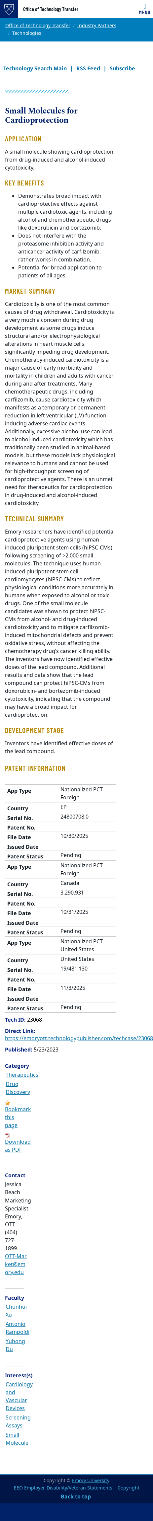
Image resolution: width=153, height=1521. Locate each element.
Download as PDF (18, 1146)
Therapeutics (22, 1075)
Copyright (128, 1488)
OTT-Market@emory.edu (16, 1264)
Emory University (90, 1480)
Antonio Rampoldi (17, 1328)
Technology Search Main (35, 68)
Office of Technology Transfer (50, 9)
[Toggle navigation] (144, 9)
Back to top (76, 1496)
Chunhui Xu (16, 1311)
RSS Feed (88, 68)
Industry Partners (96, 25)
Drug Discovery (18, 1088)
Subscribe (122, 68)
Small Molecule (17, 1439)
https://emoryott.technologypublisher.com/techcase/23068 (79, 1039)
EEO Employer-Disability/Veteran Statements (63, 1488)
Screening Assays (18, 1422)
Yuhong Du (15, 1345)
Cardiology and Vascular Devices (19, 1396)
